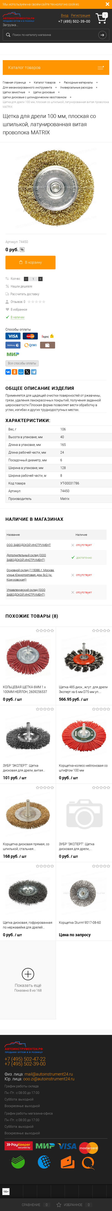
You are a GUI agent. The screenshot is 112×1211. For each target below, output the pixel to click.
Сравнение (32, 1205)
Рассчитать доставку (22, 294)
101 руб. (14, 777)
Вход (64, 15)
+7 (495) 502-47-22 (25, 1059)
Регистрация (80, 15)
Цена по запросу (75, 934)
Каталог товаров (56, 67)
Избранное (74, 1205)
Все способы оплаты (22, 363)
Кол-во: (15, 278)
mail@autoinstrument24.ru (49, 1074)
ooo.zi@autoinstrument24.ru (48, 1078)
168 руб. (14, 856)
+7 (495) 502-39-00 (74, 21)
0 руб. (15, 249)
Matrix (64, 499)
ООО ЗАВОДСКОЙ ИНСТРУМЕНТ (29, 545)
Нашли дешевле (18, 286)
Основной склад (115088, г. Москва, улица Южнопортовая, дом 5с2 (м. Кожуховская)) (30, 574)
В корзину (30, 262)
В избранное (16, 309)
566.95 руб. (73, 699)
